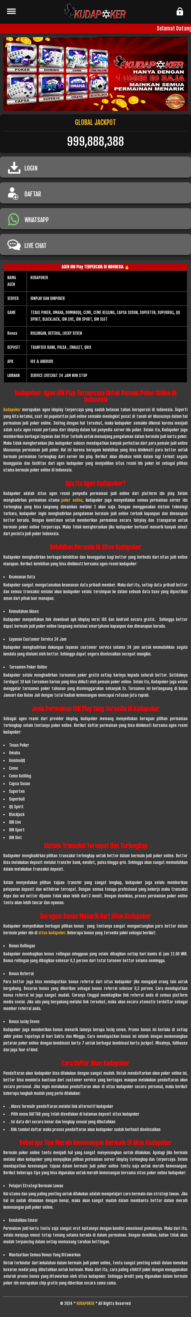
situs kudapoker (51, 932)
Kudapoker (12, 409)
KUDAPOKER (85, 1303)
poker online (72, 500)
